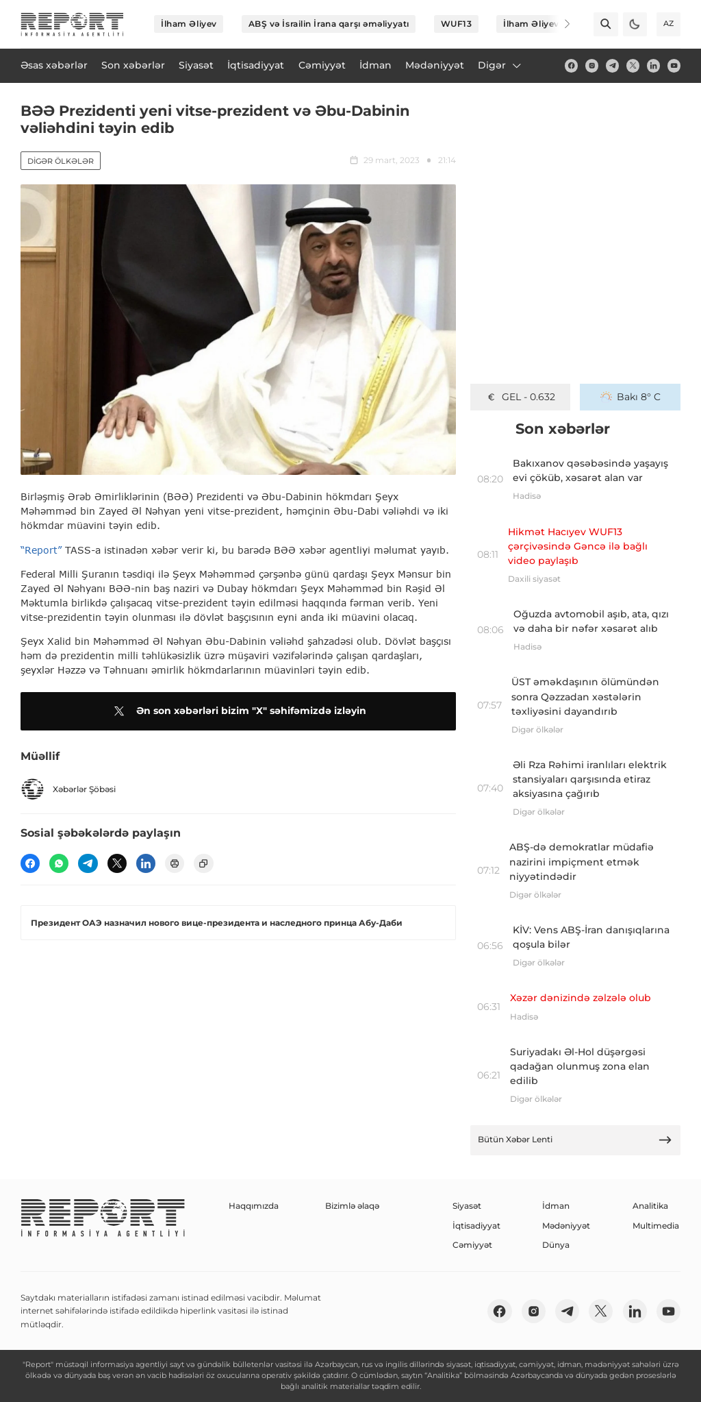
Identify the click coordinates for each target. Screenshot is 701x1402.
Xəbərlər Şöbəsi (68, 789)
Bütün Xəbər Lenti (575, 1140)
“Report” (41, 550)
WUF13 (456, 24)
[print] (174, 863)
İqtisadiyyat (476, 1225)
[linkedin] (653, 65)
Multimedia (656, 1225)
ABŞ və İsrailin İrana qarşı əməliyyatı (328, 24)
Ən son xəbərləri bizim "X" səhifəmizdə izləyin (238, 711)
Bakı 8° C (630, 397)
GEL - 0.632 (520, 397)
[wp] (58, 863)
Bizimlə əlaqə (352, 1206)
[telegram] (612, 65)
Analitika (650, 1206)
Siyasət (467, 1206)
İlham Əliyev (189, 24)
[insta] (591, 65)
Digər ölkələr (60, 161)
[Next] (559, 24)
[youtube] (673, 65)
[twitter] (632, 65)
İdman (556, 1206)
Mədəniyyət (566, 1225)
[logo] (72, 24)
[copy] (203, 863)
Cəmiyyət (472, 1245)
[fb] (571, 65)
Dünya (556, 1245)
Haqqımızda (254, 1206)
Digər (500, 65)
